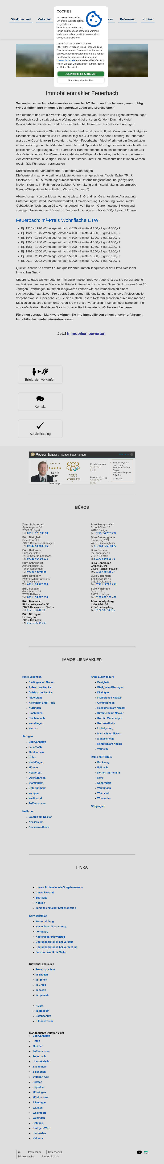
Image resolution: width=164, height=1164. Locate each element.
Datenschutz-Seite (66, 60)
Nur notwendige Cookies (80, 80)
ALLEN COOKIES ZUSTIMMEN (81, 74)
